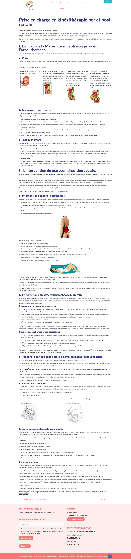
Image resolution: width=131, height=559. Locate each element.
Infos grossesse (78, 2)
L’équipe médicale (65, 2)
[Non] (129, 556)
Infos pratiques (99, 2)
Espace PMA (108, 1)
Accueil (47, 2)
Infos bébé (88, 2)
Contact (62, 8)
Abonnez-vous (26, 538)
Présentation (54, 2)
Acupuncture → (106, 499)
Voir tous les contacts (76, 519)
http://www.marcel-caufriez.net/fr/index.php (35, 319)
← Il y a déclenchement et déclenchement (33, 499)
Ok (110, 556)
